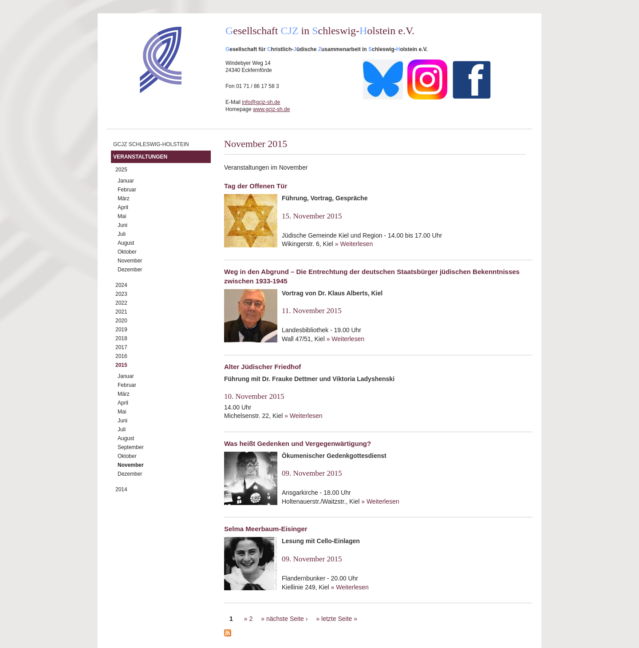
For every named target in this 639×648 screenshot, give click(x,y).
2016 (121, 356)
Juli (122, 234)
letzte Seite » (339, 618)
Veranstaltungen (140, 157)
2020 (121, 321)
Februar (127, 190)
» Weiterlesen (354, 243)
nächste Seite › (287, 618)
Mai (122, 216)
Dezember (130, 269)
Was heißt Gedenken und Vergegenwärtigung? (297, 443)
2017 (121, 347)
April (123, 207)
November (130, 261)
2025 (121, 170)
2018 (121, 338)
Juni (122, 225)
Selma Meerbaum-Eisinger (266, 529)
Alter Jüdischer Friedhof (262, 366)
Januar (126, 181)
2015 (121, 365)
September (131, 447)
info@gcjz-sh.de (261, 102)
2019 (121, 329)
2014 (121, 489)
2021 (121, 312)
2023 (121, 294)
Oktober (127, 252)
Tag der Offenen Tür (255, 186)
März (124, 198)
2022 (121, 303)
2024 (121, 285)
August (126, 243)
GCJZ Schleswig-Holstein (151, 144)
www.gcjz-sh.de (271, 109)
